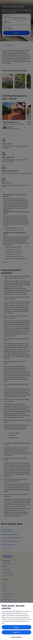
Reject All (16, 632)
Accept (16, 627)
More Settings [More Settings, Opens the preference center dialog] (16, 637)
